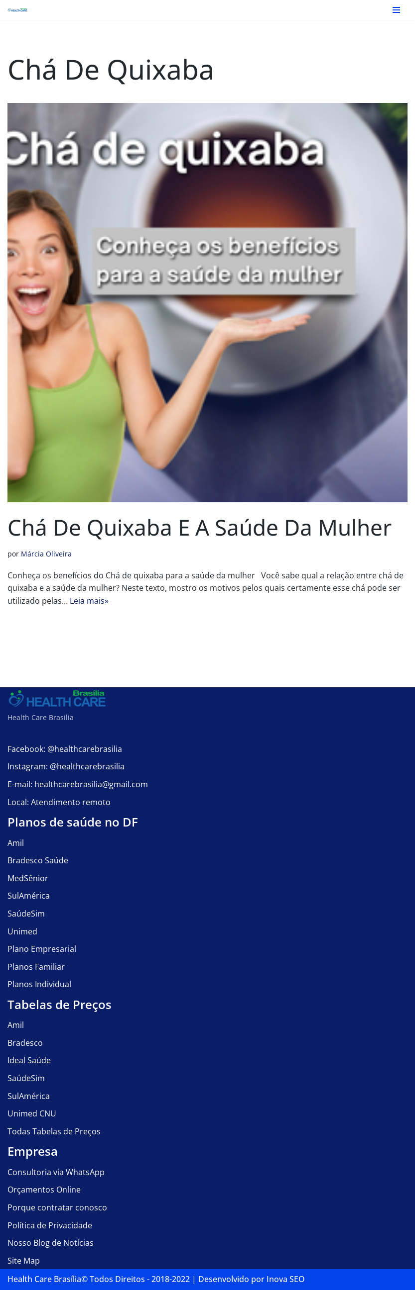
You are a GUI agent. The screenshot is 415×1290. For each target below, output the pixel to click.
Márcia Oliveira (46, 553)
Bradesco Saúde (37, 860)
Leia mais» (89, 600)
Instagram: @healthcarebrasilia (66, 766)
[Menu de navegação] (396, 10)
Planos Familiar (36, 966)
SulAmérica (28, 895)
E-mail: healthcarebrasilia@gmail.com (77, 784)
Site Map (23, 1260)
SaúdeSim (26, 913)
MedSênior (27, 878)
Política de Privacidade (49, 1225)
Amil (15, 842)
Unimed (22, 931)
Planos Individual (39, 984)
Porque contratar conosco (57, 1207)
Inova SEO (286, 1279)
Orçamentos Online (44, 1189)
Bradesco (25, 1042)
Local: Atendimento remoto (59, 802)
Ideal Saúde (29, 1060)
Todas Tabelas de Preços (54, 1131)
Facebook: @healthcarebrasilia (64, 748)
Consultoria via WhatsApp (56, 1172)
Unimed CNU (31, 1113)
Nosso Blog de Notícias (50, 1242)
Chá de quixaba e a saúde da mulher (199, 527)
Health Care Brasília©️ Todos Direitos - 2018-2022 (98, 1279)
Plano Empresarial (41, 948)
